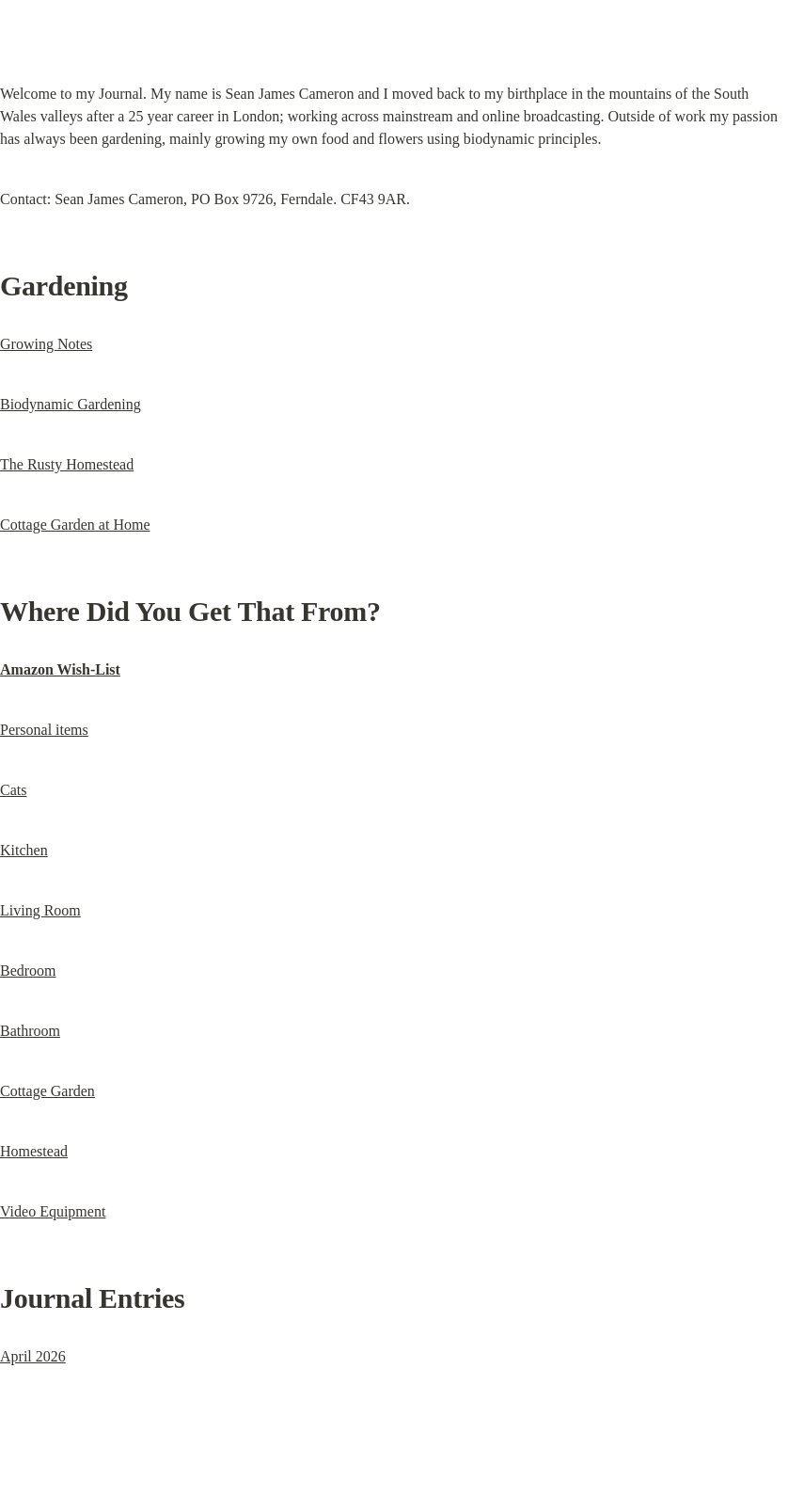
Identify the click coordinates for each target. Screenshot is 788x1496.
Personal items (44, 730)
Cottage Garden (47, 1091)
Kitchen (24, 850)
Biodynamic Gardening (70, 404)
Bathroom (30, 1031)
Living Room (40, 910)
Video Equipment (52, 1211)
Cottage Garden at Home (75, 525)
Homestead (34, 1151)
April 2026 (33, 1356)
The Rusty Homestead (67, 464)
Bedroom (28, 971)
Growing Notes (46, 344)
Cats (13, 790)
